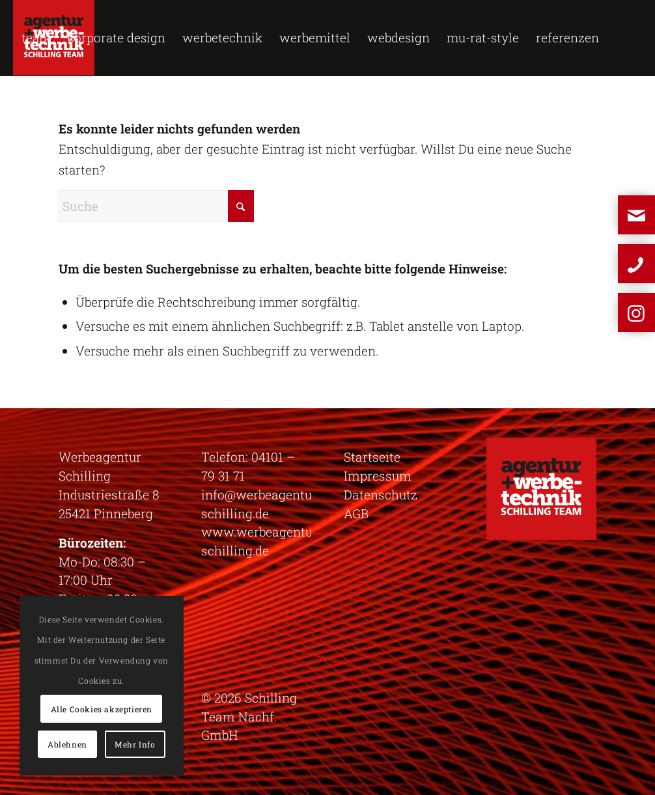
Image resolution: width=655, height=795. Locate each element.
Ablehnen (67, 744)
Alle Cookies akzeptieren (101, 709)
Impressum (377, 475)
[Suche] (156, 206)
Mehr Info (135, 744)
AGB (356, 513)
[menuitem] (36, 38)
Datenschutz (380, 494)
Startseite (372, 457)
